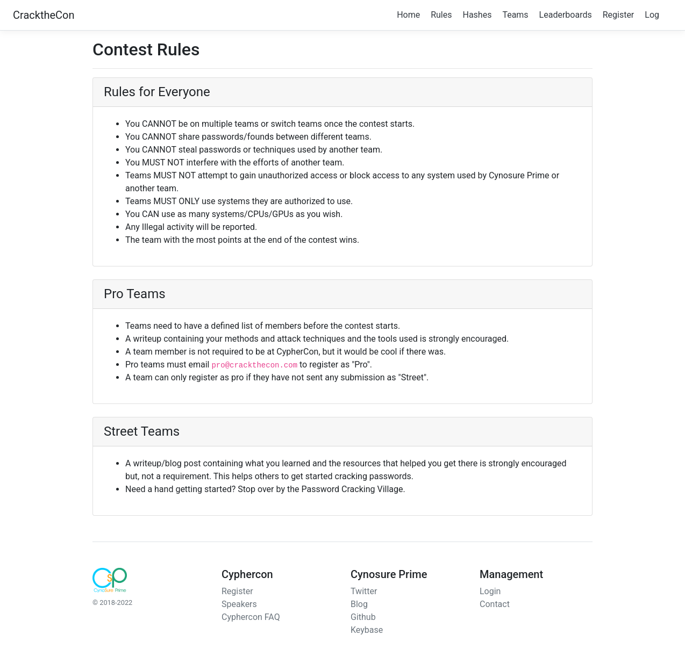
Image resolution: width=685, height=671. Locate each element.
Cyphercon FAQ (251, 617)
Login (490, 591)
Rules (441, 15)
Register (618, 15)
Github (363, 617)
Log (652, 15)
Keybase (367, 630)
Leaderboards (565, 15)
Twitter (364, 591)
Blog (359, 604)
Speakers (239, 604)
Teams (515, 15)
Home (408, 15)
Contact (495, 604)
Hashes (476, 15)
